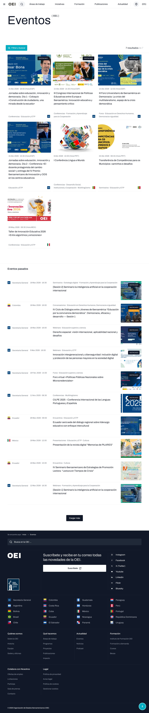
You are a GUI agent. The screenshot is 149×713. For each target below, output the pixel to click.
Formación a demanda (119, 644)
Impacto (46, 658)
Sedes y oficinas (14, 653)
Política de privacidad (52, 674)
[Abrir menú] (4, 4)
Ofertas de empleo (15, 674)
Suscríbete (75, 568)
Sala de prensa (14, 689)
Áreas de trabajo (37, 4)
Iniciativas (59, 4)
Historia (11, 644)
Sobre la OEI (13, 639)
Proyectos (47, 648)
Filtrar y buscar (18, 47)
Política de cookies (51, 684)
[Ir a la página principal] (12, 4)
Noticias (80, 644)
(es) (144, 4)
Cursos (113, 648)
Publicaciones (101, 4)
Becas (112, 653)
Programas (47, 644)
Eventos (80, 639)
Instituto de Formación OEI (121, 639)
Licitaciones (13, 679)
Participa (11, 684)
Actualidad (123, 4)
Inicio (24, 534)
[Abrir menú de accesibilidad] (141, 705)
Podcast (80, 648)
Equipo (11, 648)
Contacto (11, 694)
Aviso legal (47, 679)
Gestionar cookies (50, 689)
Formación (79, 4)
